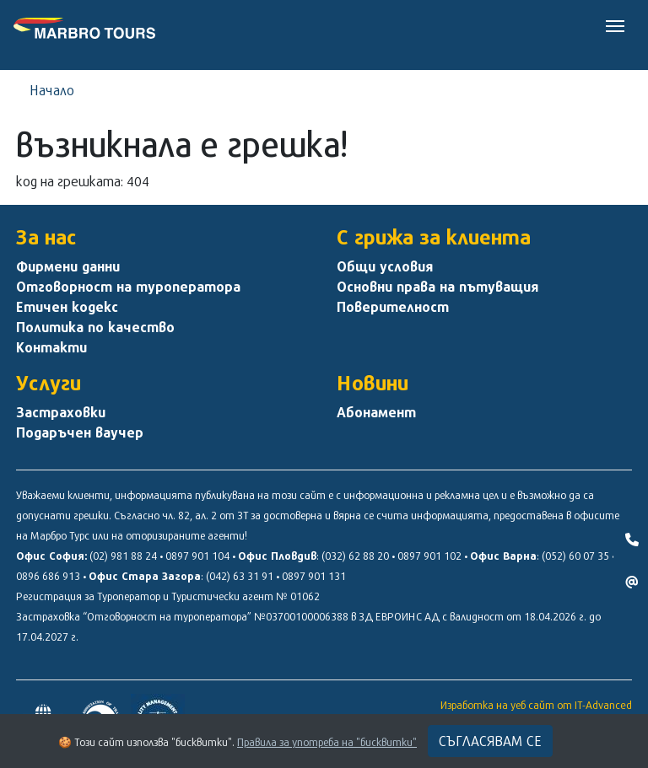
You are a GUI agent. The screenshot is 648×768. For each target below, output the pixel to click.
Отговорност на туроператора (128, 286)
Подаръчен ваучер (79, 432)
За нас (46, 237)
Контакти (51, 347)
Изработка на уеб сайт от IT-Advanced (536, 705)
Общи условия (385, 266)
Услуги (48, 383)
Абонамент (376, 412)
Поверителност (393, 306)
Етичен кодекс (67, 306)
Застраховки (60, 412)
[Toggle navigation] (615, 24)
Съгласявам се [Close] (490, 741)
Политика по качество (95, 327)
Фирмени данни (68, 266)
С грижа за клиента (434, 237)
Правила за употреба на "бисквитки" (327, 742)
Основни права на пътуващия (437, 286)
